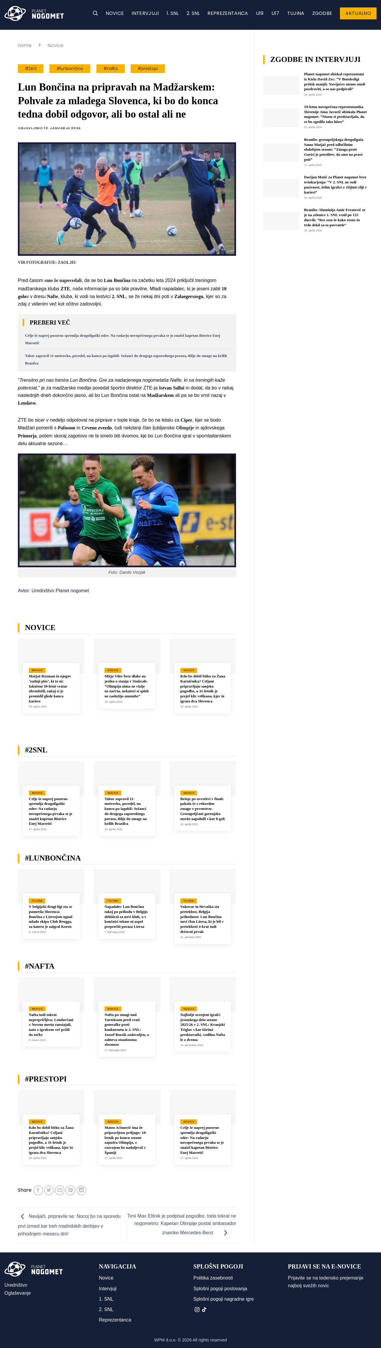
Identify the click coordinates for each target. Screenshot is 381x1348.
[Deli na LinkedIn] (81, 1190)
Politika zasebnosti (213, 1277)
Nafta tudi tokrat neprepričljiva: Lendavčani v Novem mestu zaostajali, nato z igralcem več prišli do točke (51, 1025)
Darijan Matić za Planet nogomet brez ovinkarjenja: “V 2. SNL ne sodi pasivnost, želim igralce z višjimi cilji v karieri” (335, 184)
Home (25, 45)
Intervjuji (145, 13)
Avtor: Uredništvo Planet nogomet (53, 590)
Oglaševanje (17, 1293)
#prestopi (148, 68)
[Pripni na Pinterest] (70, 1190)
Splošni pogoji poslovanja (220, 1288)
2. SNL (193, 13)
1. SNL (173, 13)
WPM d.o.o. (165, 1340)
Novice (115, 13)
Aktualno (358, 13)
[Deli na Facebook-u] (38, 1190)
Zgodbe (322, 13)
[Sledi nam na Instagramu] (197, 1310)
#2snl (30, 68)
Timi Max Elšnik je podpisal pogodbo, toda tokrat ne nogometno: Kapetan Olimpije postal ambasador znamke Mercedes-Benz (181, 1224)
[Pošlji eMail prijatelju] (60, 1190)
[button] (95, 13)
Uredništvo (15, 1285)
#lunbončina (70, 68)
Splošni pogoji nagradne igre (223, 1299)
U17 (275, 13)
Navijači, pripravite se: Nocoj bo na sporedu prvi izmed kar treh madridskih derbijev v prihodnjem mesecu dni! (69, 1225)
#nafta (111, 68)
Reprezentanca (227, 13)
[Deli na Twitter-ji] (49, 1190)
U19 (260, 13)
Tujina (296, 13)
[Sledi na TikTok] (204, 1310)
